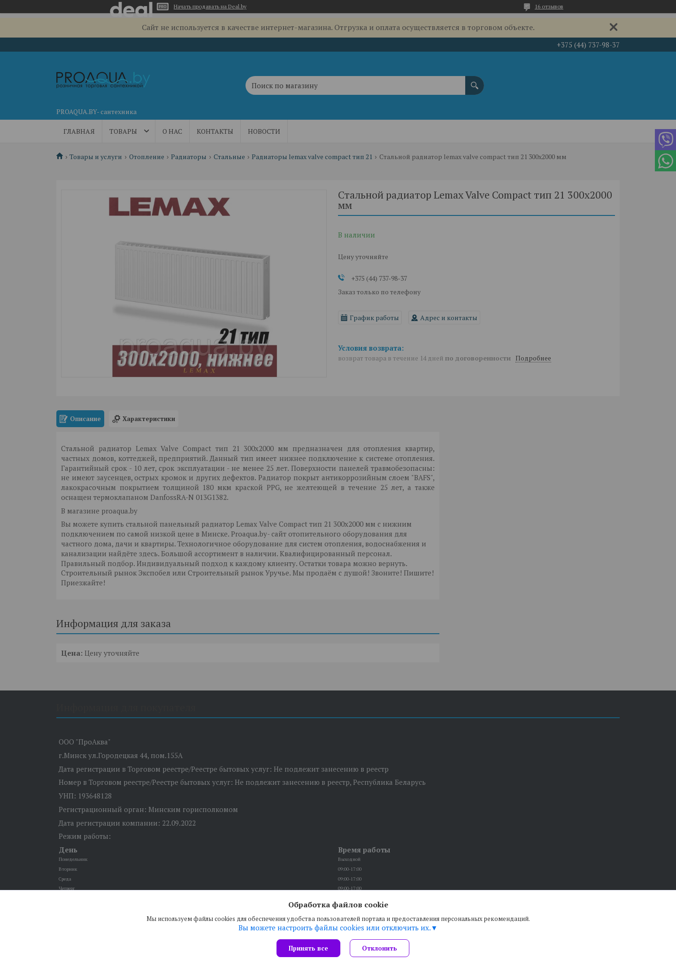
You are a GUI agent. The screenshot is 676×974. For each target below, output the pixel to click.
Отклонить (379, 948)
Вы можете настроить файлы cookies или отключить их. (334, 927)
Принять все (308, 948)
